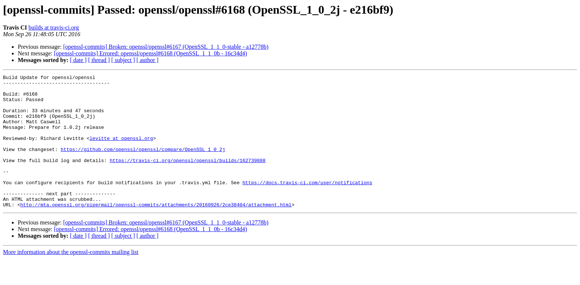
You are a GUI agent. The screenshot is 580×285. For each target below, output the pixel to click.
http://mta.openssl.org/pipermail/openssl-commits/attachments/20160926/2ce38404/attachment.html (155, 231)
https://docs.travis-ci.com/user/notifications (307, 204)
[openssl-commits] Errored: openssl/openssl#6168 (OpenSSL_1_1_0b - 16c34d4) (150, 53)
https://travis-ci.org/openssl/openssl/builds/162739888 (188, 178)
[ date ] (78, 60)
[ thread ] (99, 60)
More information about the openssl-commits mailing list (70, 278)
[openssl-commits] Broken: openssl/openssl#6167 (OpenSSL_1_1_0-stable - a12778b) (166, 47)
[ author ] (147, 60)
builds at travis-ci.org (53, 27)
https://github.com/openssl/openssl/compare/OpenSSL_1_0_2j (143, 164)
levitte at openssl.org (121, 151)
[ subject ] (123, 60)
